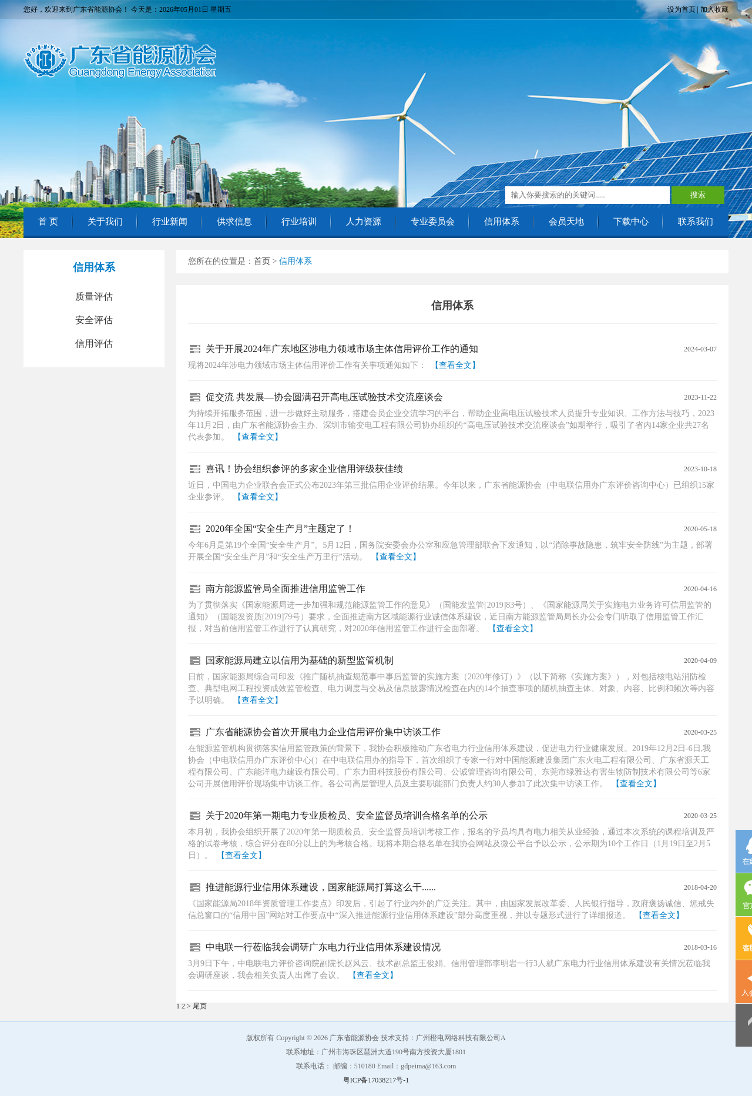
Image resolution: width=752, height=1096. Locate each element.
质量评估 (94, 296)
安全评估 (94, 320)
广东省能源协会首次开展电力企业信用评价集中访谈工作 (323, 732)
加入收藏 (714, 9)
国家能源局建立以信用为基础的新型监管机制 (300, 660)
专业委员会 (433, 221)
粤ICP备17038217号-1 (376, 1080)
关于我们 (105, 221)
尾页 (200, 1006)
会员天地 (566, 221)
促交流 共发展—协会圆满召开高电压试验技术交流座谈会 (324, 397)
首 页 (48, 221)
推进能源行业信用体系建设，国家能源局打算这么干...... (321, 887)
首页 (262, 261)
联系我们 (695, 221)
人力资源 (363, 221)
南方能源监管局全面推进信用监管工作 (285, 589)
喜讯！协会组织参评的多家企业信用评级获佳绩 (304, 469)
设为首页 (681, 9)
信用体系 (501, 221)
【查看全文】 (455, 365)
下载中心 (631, 221)
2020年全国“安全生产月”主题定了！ (280, 529)
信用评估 (94, 343)
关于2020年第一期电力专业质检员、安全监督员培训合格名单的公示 (347, 815)
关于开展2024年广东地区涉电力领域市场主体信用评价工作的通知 (342, 349)
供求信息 (234, 221)
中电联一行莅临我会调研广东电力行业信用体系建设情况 (323, 947)
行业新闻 (169, 221)
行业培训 (299, 221)
